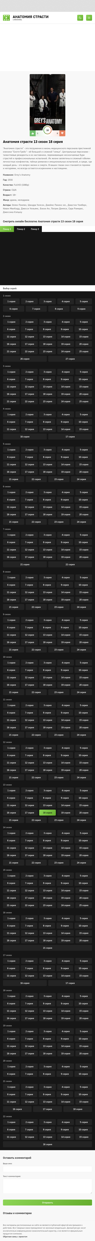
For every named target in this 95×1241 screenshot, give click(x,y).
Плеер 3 (35, 229)
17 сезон (7, 955)
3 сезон (7, 366)
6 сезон (7, 486)
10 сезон (7, 656)
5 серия (84, 301)
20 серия (83, 344)
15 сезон (7, 870)
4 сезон (7, 408)
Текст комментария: (12, 1176)
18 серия (47, 344)
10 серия (83, 329)
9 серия (81, 308)
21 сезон (7, 1081)
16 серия (11, 344)
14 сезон (7, 827)
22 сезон (7, 1116)
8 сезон (7, 571)
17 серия (29, 344)
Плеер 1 (7, 229)
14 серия (65, 336)
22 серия (29, 351)
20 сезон (7, 1060)
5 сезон (7, 443)
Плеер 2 (21, 229)
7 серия (36, 308)
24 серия (65, 351)
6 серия (14, 308)
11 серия (11, 336)
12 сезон (7, 742)
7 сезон (7, 529)
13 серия (47, 336)
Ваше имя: (7, 1163)
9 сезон (7, 614)
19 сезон (7, 1025)
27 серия (70, 358)
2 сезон (7, 316)
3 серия (48, 301)
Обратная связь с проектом (15, 1236)
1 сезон (7, 295)
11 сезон (7, 699)
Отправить (47, 1202)
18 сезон (7, 990)
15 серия (83, 336)
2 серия (29, 301)
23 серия (47, 351)
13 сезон (7, 784)
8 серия (59, 308)
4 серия (66, 301)
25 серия (83, 351)
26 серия (24, 358)
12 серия (29, 336)
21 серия (11, 351)
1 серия (11, 301)
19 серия (65, 344)
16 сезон (7, 912)
